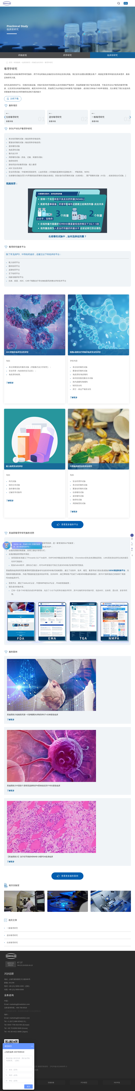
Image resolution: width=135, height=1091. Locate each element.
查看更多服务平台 (67, 524)
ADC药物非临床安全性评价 (17, 352)
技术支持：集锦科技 (12, 1073)
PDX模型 (84, 1083)
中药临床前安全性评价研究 (81, 466)
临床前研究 (112, 55)
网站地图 (34, 1070)
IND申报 (117, 1083)
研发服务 (17, 62)
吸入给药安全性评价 (14, 466)
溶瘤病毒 (51, 1083)
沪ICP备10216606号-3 (58, 1066)
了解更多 (10, 383)
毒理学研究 (49, 62)
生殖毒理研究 (12, 942)
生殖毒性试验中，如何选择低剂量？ (67, 236)
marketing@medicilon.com (19, 1004)
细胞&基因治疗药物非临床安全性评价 (85, 352)
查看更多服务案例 (67, 876)
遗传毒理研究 (12, 935)
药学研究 (67, 55)
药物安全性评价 (37, 62)
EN (125, 3)
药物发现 (22, 55)
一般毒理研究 (12, 928)
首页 (10, 62)
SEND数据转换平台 (117, 570)
